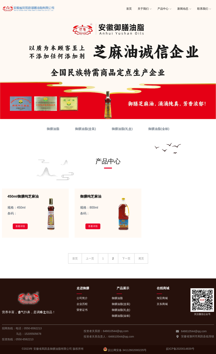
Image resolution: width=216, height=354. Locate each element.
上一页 (90, 258)
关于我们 (143, 8)
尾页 (141, 258)
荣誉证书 (82, 309)
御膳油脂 (53, 128)
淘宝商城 (162, 298)
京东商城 (162, 304)
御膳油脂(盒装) (85, 128)
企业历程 (82, 304)
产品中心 (162, 8)
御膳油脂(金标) (158, 128)
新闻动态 (182, 8)
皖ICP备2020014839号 (180, 348)
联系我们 (202, 8)
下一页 (126, 258)
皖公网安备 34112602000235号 (127, 350)
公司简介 (82, 298)
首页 (129, 8)
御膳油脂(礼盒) (122, 128)
